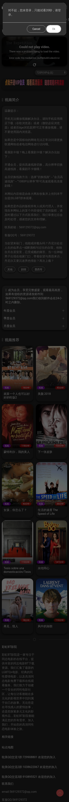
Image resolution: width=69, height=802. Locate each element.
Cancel (36, 28)
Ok (53, 28)
